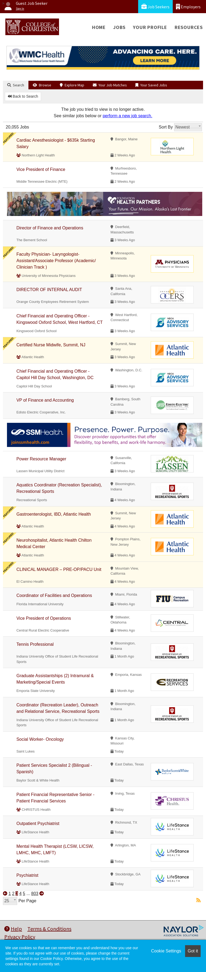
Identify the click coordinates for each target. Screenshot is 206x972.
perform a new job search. (127, 115)
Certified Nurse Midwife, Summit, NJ (50, 345)
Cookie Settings (166, 951)
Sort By (166, 127)
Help (13, 928)
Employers (188, 6)
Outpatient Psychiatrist (37, 823)
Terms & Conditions (49, 928)
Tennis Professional (35, 644)
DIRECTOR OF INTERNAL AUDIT (49, 289)
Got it (193, 951)
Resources (189, 27)
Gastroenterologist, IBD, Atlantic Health (53, 514)
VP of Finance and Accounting (45, 400)
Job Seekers (155, 6)
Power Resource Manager (41, 459)
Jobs (119, 27)
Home (99, 27)
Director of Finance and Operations (49, 228)
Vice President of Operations (43, 618)
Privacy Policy (19, 936)
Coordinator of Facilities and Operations (54, 595)
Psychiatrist (27, 875)
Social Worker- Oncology (40, 739)
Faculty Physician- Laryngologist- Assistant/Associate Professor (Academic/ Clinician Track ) (56, 260)
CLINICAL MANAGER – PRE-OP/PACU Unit (58, 569)
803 (34, 893)
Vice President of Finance (40, 169)
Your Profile (150, 27)
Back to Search (23, 96)
